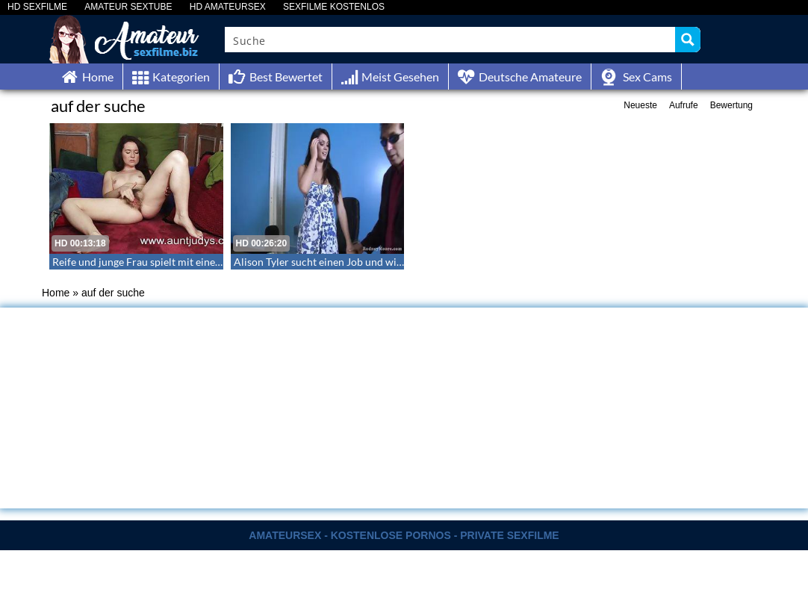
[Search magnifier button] (687, 39)
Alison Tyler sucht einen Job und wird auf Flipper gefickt (363, 261)
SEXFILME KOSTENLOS (334, 7)
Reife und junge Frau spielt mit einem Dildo (152, 261)
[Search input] (450, 39)
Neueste (640, 105)
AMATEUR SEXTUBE (128, 7)
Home (55, 293)
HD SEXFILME (37, 7)
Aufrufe (683, 105)
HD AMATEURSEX (228, 7)
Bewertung (731, 105)
